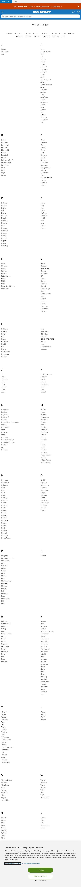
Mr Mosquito (45, 462)
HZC (3, 336)
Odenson (43, 495)
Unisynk (43, 719)
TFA (2, 724)
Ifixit (42, 329)
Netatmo (4, 500)
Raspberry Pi (6, 624)
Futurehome (5, 276)
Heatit (3, 344)
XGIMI (3, 830)
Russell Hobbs (6, 634)
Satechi (43, 654)
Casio (42, 140)
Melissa (43, 435)
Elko (42, 208)
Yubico (42, 818)
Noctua (4, 530)
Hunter (4, 357)
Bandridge (5, 165)
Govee (42, 281)
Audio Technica (45, 52)
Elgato (42, 203)
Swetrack (43, 692)
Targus (3, 714)
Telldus (3, 745)
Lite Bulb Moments (8, 442)
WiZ (42, 792)
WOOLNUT (44, 797)
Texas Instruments (7, 747)
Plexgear (4, 556)
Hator (3, 334)
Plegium (4, 586)
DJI (2, 210)
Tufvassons (5, 737)
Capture (43, 160)
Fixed (3, 283)
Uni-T (42, 717)
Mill (41, 442)
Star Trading (44, 649)
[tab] (6, 1)
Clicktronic (44, 173)
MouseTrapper (45, 455)
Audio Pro (44, 120)
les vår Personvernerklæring (31, 863)
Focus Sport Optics (8, 286)
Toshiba (4, 729)
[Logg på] (73, 11)
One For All (44, 503)
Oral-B (42, 480)
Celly (42, 152)
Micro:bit (43, 440)
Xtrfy (3, 838)
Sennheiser (44, 634)
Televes (4, 717)
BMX (3, 170)
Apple (42, 49)
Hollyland (4, 341)
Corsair (43, 180)
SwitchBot (44, 651)
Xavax (3, 825)
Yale (42, 823)
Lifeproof (4, 437)
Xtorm (3, 820)
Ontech (43, 508)
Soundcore (44, 639)
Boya (3, 173)
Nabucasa (4, 485)
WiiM (42, 790)
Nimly (3, 528)
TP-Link (4, 712)
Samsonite (44, 644)
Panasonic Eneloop (8, 558)
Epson (42, 228)
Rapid (3, 641)
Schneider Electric (46, 631)
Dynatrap (4, 246)
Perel (3, 573)
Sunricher (43, 687)
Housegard (5, 354)
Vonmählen (5, 800)
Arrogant (43, 72)
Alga (42, 107)
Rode (3, 659)
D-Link (3, 218)
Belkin (3, 140)
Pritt (3, 603)
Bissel (3, 168)
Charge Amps (45, 168)
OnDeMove (44, 485)
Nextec (3, 523)
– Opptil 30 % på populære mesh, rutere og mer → (38, 6)
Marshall (43, 427)
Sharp (42, 666)
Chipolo (43, 170)
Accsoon (43, 89)
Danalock (4, 231)
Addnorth (44, 69)
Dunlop (4, 205)
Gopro (42, 304)
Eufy (42, 205)
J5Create (4, 379)
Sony (42, 656)
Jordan (3, 387)
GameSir (43, 286)
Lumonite (4, 450)
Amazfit (43, 110)
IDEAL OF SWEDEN (47, 339)
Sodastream (44, 682)
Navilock (4, 505)
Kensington (44, 384)
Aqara (42, 64)
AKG (42, 54)
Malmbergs (44, 417)
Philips (3, 576)
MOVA (42, 457)
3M (2, 54)
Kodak (42, 379)
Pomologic (5, 593)
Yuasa (42, 828)
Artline (42, 115)
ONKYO (43, 505)
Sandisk (43, 629)
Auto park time (45, 79)
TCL (2, 752)
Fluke (3, 263)
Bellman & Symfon (7, 160)
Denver (4, 213)
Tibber (3, 742)
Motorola (43, 452)
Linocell (4, 420)
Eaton (42, 210)
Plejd (3, 563)
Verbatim (4, 792)
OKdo (42, 498)
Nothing (4, 498)
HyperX (4, 331)
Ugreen (43, 712)
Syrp (42, 694)
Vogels (3, 797)
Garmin (43, 263)
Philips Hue (5, 561)
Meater (43, 422)
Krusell (43, 392)
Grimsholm (44, 309)
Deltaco (4, 203)
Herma (3, 349)
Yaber (42, 820)
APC (42, 112)
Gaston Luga (45, 288)
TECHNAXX (5, 762)
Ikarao (42, 341)
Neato (3, 508)
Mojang (43, 409)
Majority (43, 414)
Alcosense (44, 102)
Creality (43, 147)
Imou (42, 344)
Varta (3, 787)
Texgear (4, 755)
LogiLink (4, 445)
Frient (3, 278)
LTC (2, 447)
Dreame (4, 228)
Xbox (3, 823)
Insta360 (43, 336)
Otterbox (43, 488)
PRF (2, 601)
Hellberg (4, 329)
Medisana (44, 432)
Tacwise (4, 760)
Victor (3, 795)
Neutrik (4, 518)
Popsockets (5, 598)
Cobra (42, 175)
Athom (42, 82)
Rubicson (4, 626)
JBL (2, 374)
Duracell (4, 215)
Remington (5, 646)
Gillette (43, 299)
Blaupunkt (5, 150)
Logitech (4, 412)
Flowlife (4, 266)
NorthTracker (6, 538)
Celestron (44, 162)
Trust (3, 734)
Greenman (44, 306)
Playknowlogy (6, 581)
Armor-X (43, 67)
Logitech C (5, 414)
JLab (3, 382)
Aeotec (43, 92)
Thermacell (5, 750)
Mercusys (44, 420)
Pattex (3, 568)
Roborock (4, 621)
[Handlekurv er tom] (78, 11)
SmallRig (43, 677)
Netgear (4, 515)
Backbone (4, 142)
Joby (3, 384)
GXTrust (43, 311)
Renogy (4, 649)
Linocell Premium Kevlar (10, 422)
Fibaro (3, 268)
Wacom (43, 787)
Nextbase (4, 520)
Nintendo (4, 480)
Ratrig (3, 629)
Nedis (3, 495)
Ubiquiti (43, 714)
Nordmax (4, 535)
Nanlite (4, 503)
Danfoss (4, 220)
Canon (42, 150)
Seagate (43, 661)
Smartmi (43, 679)
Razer (3, 639)
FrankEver (5, 288)
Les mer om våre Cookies (13, 863)
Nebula (4, 510)
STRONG (43, 684)
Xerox (3, 828)
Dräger (3, 208)
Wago (42, 785)
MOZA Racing (45, 460)
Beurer (3, 157)
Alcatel (42, 99)
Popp (3, 596)
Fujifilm (4, 271)
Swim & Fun (44, 641)
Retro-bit (4, 651)
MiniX (42, 445)
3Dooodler (5, 52)
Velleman (4, 782)
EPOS (42, 218)
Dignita (4, 241)
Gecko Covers (45, 294)
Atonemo (43, 117)
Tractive (4, 732)
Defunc (4, 233)
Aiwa (42, 87)
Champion (44, 165)
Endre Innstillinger (40, 880)
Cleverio (43, 142)
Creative (43, 183)
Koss (42, 389)
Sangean (43, 659)
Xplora (3, 833)
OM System (44, 500)
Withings (43, 782)
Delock (3, 236)
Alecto (42, 105)
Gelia (42, 296)
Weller (42, 780)
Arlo (42, 57)
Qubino (43, 556)
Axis (41, 122)
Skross (42, 674)
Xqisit (3, 835)
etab (42, 220)
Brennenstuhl (6, 162)
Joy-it (3, 389)
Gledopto (43, 266)
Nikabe (3, 525)
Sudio (42, 624)
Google (43, 271)
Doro (3, 225)
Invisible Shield (45, 346)
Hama (3, 339)
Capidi (42, 157)
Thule (3, 727)
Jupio (3, 392)
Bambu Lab (5, 145)
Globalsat (44, 273)
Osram (42, 510)
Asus (42, 94)
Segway (43, 621)
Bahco (3, 152)
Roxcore (4, 661)
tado (3, 757)
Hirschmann (5, 351)
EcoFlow (43, 213)
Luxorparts (5, 409)
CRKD (42, 185)
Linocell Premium (7, 440)
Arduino (43, 59)
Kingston (43, 377)
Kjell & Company (46, 374)
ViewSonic (5, 785)
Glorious (43, 301)
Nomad (4, 533)
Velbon (3, 790)
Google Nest (45, 268)
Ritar (3, 631)
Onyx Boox (44, 490)
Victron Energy (6, 780)
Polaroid (4, 566)
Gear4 (42, 291)
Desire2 (4, 238)
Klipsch (43, 382)
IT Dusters (44, 334)
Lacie (3, 430)
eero (42, 223)
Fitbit (3, 281)
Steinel (42, 636)
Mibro (42, 437)
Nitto (3, 488)
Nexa (3, 490)
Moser (42, 412)
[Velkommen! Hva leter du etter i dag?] (42, 16)
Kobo (42, 387)
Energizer (43, 215)
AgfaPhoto (44, 97)
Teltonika (4, 719)
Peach (3, 571)
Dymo (3, 243)
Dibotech (4, 223)
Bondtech (4, 155)
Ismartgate (44, 331)
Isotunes (43, 349)
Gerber (43, 278)
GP (41, 276)
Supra (42, 689)
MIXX (42, 447)
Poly (3, 591)
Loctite (3, 425)
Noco (3, 493)
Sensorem (44, 664)
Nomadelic (5, 483)
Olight (42, 493)
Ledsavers (5, 432)
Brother (4, 147)
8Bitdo (3, 49)
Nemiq (3, 513)
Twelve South (6, 740)
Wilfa (42, 795)
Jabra (3, 377)
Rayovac (4, 644)
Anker (42, 62)
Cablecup (43, 155)
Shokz (42, 671)
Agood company (46, 84)
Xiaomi (3, 818)
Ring (3, 656)
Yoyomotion (44, 825)
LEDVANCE (5, 427)
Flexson (4, 273)
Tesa (2, 722)
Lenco (3, 435)
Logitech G (5, 417)
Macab (42, 425)
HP (2, 346)
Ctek (42, 145)
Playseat (4, 583)
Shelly (42, 669)
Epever (43, 225)
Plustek (4, 588)
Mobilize (43, 450)
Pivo (3, 578)
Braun (3, 175)
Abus (42, 77)
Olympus (43, 483)
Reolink (4, 636)
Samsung (43, 626)
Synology (43, 646)
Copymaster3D (46, 178)
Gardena (43, 283)
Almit (42, 74)
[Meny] (2, 11)
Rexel (3, 654)
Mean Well (44, 430)
